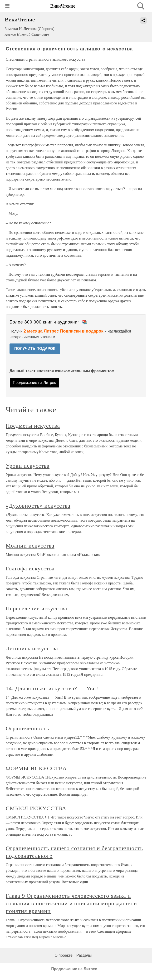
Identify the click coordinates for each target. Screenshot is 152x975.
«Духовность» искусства (38, 506)
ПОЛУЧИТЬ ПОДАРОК (34, 349)
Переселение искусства (36, 608)
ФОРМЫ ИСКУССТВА (36, 768)
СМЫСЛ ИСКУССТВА (36, 808)
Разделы (84, 955)
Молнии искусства (30, 546)
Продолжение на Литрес (34, 383)
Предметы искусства (33, 426)
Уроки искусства (27, 466)
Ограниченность (27, 728)
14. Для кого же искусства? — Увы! (52, 688)
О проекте (64, 955)
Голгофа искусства (30, 568)
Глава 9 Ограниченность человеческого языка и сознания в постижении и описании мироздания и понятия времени (71, 903)
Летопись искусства (32, 648)
